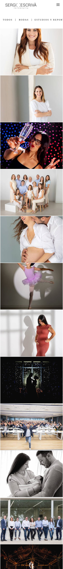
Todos (7, 20)
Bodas (24, 20)
